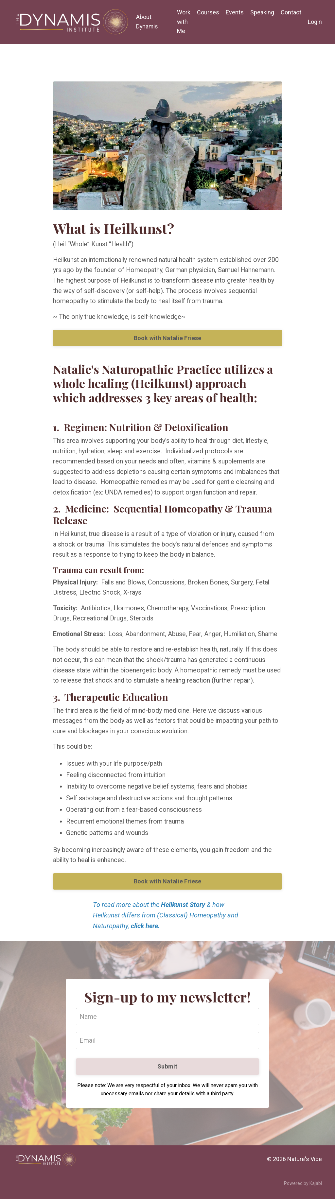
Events (235, 12)
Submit (167, 1071)
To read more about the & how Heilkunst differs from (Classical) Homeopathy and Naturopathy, (165, 921)
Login (315, 21)
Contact (291, 12)
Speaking (262, 12)
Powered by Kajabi (303, 1188)
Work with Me (183, 22)
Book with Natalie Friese (168, 339)
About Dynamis (147, 21)
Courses (208, 12)
